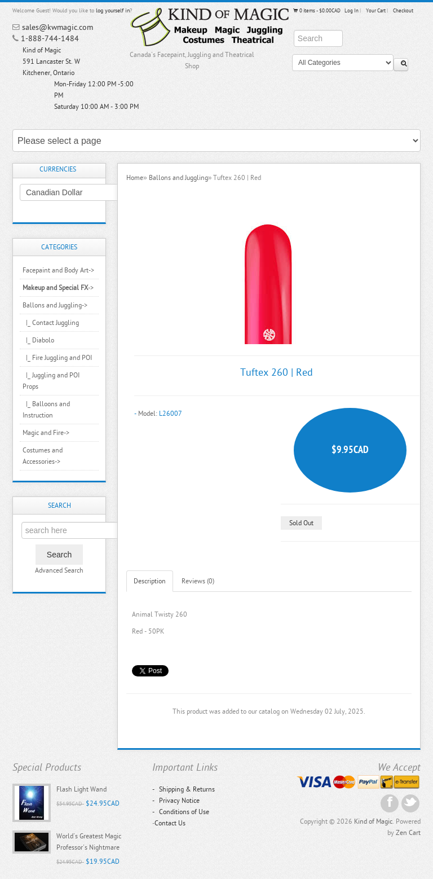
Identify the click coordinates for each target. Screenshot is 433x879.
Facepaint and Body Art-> (58, 270)
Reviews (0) (198, 581)
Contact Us (169, 823)
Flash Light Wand (81, 789)
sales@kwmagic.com (57, 27)
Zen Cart (408, 833)
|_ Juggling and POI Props (51, 380)
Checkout (403, 11)
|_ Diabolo (38, 340)
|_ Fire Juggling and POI (57, 358)
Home (134, 178)
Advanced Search (59, 570)
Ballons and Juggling (178, 178)
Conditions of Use (180, 812)
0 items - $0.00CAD (316, 11)
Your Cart (376, 11)
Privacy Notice (176, 801)
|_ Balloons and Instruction (46, 409)
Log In (351, 11)
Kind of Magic (373, 821)
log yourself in (113, 10)
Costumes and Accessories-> (43, 455)
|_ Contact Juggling (51, 323)
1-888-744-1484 (50, 38)
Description (150, 581)
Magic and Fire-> (46, 433)
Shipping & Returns (183, 789)
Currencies (57, 169)
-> (58, 288)
